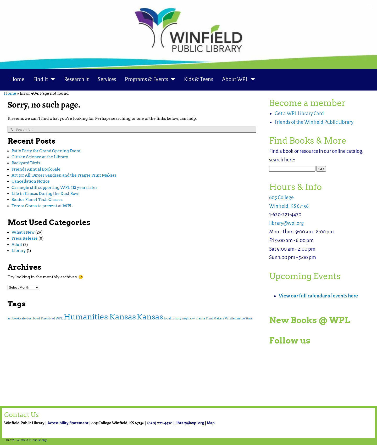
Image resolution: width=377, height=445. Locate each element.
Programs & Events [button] (146, 79)
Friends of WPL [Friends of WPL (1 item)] (52, 318)
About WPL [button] (235, 79)
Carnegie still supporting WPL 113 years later (54, 187)
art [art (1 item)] (10, 318)
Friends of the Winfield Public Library (314, 122)
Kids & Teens (198, 79)
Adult (17, 244)
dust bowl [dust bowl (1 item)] (33, 318)
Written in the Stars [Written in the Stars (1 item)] (238, 318)
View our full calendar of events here (318, 295)
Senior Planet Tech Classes (37, 199)
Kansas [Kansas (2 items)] (150, 316)
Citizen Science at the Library (40, 157)
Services (107, 79)
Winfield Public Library (31, 440)
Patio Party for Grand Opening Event (46, 151)
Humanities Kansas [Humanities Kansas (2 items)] (100, 316)
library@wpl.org (286, 223)
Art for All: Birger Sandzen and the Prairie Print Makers (64, 175)
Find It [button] (40, 79)
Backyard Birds (26, 163)
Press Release (25, 238)
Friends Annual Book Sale (36, 169)
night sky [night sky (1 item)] (188, 318)
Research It (76, 79)
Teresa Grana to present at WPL (42, 206)
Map (211, 423)
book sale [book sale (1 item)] (19, 318)
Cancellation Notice (31, 181)
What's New (23, 232)
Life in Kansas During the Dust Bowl (46, 193)
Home (17, 79)
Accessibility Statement (67, 423)
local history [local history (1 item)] (172, 318)
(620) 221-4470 (160, 423)
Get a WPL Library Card (299, 113)
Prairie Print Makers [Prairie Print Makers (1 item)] (210, 318)
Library (19, 250)
